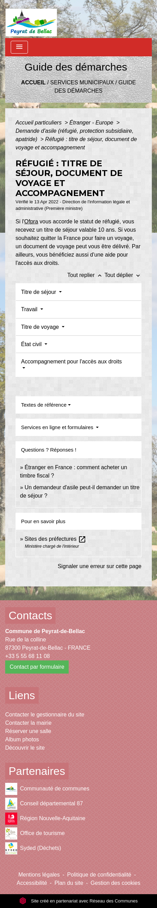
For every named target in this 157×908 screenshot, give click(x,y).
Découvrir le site (25, 748)
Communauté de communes (47, 789)
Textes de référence (44, 405)
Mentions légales (39, 875)
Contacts (30, 615)
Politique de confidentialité (99, 875)
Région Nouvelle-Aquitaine (45, 819)
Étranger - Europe (92, 123)
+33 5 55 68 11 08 (27, 656)
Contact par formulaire (37, 667)
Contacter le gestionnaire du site (44, 714)
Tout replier (86, 275)
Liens (22, 695)
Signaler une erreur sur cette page (99, 566)
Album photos (22, 739)
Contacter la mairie (28, 723)
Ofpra (31, 221)
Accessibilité (32, 883)
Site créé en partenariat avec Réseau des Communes (78, 901)
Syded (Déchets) (33, 848)
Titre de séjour (39, 292)
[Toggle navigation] (19, 47)
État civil (32, 344)
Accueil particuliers (39, 123)
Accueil (33, 82)
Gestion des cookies (115, 883)
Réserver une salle (28, 731)
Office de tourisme (35, 833)
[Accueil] (31, 19)
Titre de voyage (40, 327)
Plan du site (69, 883)
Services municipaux (82, 82)
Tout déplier (123, 275)
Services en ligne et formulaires (58, 427)
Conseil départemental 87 (44, 804)
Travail (30, 309)
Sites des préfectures (55, 539)
